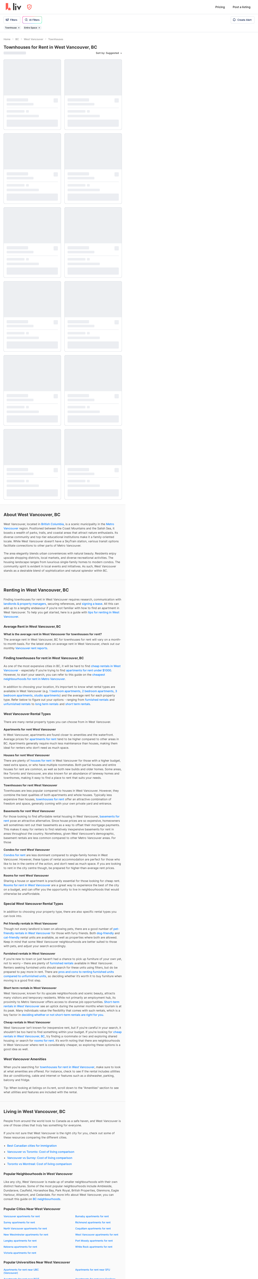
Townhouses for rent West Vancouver (26, 1072)
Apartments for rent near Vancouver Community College (25, 850)
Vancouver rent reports (31, 208)
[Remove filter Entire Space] (39, 28)
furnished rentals (97, 259)
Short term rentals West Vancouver (95, 1113)
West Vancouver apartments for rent (96, 794)
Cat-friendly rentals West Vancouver (25, 1132)
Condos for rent (14, 415)
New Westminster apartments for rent (26, 794)
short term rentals (77, 264)
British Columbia (52, 84)
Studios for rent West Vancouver (94, 1063)
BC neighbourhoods (46, 759)
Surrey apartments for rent (19, 782)
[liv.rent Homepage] (13, 7)
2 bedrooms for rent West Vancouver (97, 1075)
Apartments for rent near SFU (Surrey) (97, 866)
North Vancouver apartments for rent (25, 788)
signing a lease (92, 163)
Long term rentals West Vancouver (95, 1107)
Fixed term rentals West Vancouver (96, 1129)
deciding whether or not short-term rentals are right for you (62, 574)
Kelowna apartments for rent (20, 806)
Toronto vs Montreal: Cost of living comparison (39, 724)
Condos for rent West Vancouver (23, 1066)
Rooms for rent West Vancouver (22, 1084)
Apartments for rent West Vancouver (25, 1060)
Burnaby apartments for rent (92, 776)
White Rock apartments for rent (93, 806)
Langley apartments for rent (20, 800)
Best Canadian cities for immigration (32, 705)
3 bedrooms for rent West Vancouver (97, 1081)
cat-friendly (12, 497)
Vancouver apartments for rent (22, 776)
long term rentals (47, 264)
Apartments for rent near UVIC (22, 866)
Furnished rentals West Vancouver (24, 1107)
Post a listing (241, 7)
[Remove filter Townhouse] (19, 28)
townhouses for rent (50, 359)
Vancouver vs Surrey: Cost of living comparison (39, 718)
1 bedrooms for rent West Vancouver (97, 1069)
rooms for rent (44, 600)
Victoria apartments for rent (20, 812)
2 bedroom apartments (98, 251)
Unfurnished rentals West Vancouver (25, 1113)
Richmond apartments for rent (93, 782)
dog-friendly (105, 493)
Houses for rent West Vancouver (23, 1078)
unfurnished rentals (17, 264)
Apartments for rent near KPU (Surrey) (97, 882)
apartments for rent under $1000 (88, 230)
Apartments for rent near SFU (92, 829)
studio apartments (47, 255)
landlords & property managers (25, 163)
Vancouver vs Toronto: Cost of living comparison (40, 711)
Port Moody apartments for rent (94, 800)
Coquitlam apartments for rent (93, 788)
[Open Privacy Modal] (29, 7)
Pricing (220, 7)
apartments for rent (43, 299)
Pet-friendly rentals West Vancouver (25, 1119)
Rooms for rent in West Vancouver (27, 445)
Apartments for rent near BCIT (21, 838)
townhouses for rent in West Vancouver (67, 627)
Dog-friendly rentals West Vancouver (25, 1126)
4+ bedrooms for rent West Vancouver (98, 1088)
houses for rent (41, 320)
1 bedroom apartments (64, 251)
